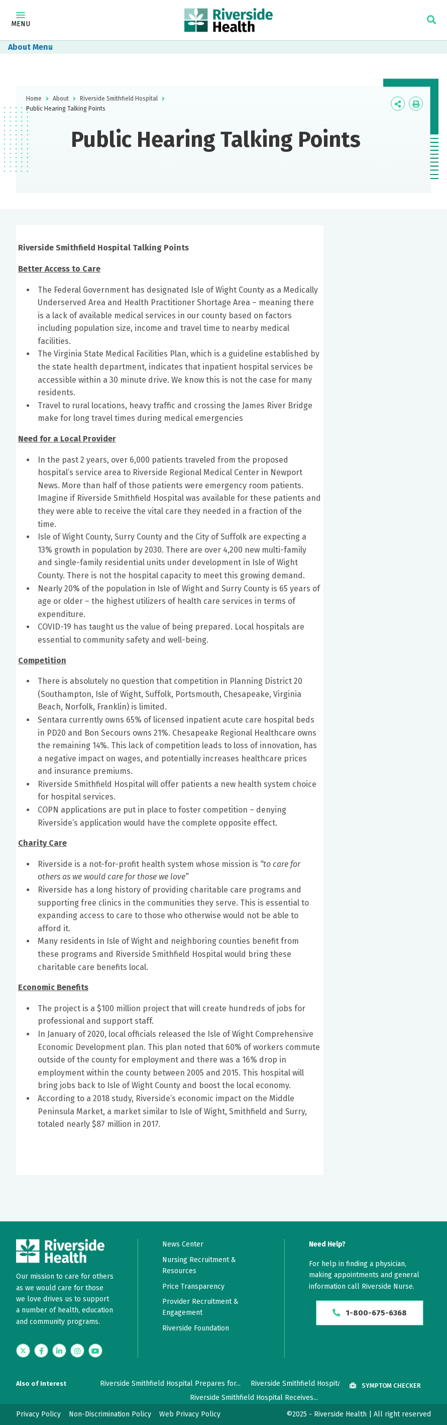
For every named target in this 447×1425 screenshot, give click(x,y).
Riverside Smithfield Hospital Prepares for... (170, 1383)
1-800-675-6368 (369, 1313)
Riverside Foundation (195, 1328)
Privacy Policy (38, 1414)
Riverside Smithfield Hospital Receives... (254, 1397)
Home (34, 98)
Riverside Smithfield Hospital (119, 98)
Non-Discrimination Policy (110, 1414)
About (19, 47)
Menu (20, 20)
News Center (182, 1244)
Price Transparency (193, 1286)
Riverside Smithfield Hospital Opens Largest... (324, 1383)
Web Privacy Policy (189, 1414)
